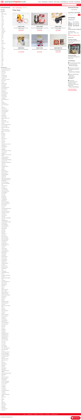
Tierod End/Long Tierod (5, 390)
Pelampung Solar (4, 260)
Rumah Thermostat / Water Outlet (6, 306)
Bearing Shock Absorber (5, 87)
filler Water (3, 133)
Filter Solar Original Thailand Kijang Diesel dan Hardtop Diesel (58, 50)
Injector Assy (4, 163)
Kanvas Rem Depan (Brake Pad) (6, 184)
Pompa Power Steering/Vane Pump (6, 278)
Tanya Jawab (56, 1)
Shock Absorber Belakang (5, 354)
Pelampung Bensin (4, 259)
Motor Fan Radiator (5, 236)
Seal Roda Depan (4, 321)
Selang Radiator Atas (5, 334)
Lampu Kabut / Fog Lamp (5, 212)
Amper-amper (4, 72)
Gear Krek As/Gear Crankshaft (6, 150)
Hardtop (3, 32)
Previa (3, 51)
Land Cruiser (4, 43)
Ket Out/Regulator (4, 192)
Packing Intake (4, 255)
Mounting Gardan (4, 243)
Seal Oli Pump (4, 318)
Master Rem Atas (4, 227)
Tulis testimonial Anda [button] (72, 89)
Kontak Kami (77, 1)
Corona (3, 21)
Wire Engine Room (4, 408)
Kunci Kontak (4, 205)
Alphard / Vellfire (4, 13)
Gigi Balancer (4, 153)
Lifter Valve (3, 219)
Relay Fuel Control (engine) (6, 294)
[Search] (69, 5)
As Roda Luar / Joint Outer (6, 79)
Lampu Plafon (4, 213)
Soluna (3, 59)
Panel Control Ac (4, 257)
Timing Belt (3, 391)
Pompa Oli (3, 276)
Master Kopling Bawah (5, 225)
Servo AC (3, 350)
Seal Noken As (4, 317)
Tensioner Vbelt (4, 383)
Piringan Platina (4, 268)
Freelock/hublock (4, 146)
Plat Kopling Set (4, 271)
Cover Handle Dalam (5, 111)
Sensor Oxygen (4, 345)
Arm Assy (3, 74)
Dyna (2, 25)
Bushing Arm (4, 98)
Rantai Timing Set (4, 290)
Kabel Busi (3, 169)
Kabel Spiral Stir (4, 175)
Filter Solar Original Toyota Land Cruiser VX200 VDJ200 (21, 28)
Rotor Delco (3, 304)
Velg (2, 400)
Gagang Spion (4, 149)
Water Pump (3, 403)
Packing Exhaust (4, 252)
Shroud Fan (3, 357)
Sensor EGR (3, 341)
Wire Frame (3, 410)
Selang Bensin (4, 329)
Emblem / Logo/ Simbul (5, 129)
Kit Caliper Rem (4, 196)
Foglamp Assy (4, 145)
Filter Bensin (4, 134)
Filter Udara (3, 141)
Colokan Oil (3, 107)
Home (39, 1)
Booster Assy (4, 90)
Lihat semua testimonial (72, 90)
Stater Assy (3, 366)
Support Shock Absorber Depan (6, 373)
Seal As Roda (3, 309)
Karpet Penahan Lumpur (5, 191)
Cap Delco (3, 102)
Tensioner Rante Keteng (5, 381)
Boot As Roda (4, 91)
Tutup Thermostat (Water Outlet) (5, 395)
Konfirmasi (50, 1)
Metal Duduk (4, 231)
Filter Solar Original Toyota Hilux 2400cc (21, 49)
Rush (2, 56)
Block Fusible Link (4, 88)
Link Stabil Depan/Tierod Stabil (6, 221)
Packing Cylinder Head (5, 251)
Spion (2, 361)
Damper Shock (4, 115)
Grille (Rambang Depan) (5, 157)
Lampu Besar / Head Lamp (6, 211)
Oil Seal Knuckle (4, 248)
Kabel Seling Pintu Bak (5, 174)
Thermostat (3, 385)
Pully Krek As (4, 285)
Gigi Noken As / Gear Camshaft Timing (6, 155)
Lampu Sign (3, 216)
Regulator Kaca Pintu (5, 293)
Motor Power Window (5, 239)
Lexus (2, 44)
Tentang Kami (45, 1)
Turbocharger (4, 393)
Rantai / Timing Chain (5, 289)
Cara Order (71, 1)
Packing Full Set (4, 253)
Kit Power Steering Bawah (6, 203)
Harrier (3, 33)
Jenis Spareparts (4, 67)
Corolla (3, 20)
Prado (2, 49)
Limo (2, 45)
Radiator (3, 288)
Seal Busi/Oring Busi (5, 310)
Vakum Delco (4, 396)
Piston (3, 269)
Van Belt (3, 399)
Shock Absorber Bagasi (5, 353)
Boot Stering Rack (4, 94)
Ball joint (3, 82)
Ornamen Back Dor (5, 249)
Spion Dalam (3, 362)
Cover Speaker (4, 112)
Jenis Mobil (3, 11)
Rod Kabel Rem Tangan (5, 301)
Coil (2, 106)
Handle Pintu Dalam (5, 158)
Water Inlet (3, 402)
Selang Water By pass (5, 338)
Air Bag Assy (3, 71)
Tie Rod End (3, 387)
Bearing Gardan (4, 84)
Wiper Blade (3, 407)
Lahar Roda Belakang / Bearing (6, 208)
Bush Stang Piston (4, 96)
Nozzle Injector (4, 245)
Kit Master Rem (4, 200)
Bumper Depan (4, 95)
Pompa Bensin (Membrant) (6, 275)
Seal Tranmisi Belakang (5, 322)
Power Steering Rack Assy (6, 281)
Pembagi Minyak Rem (5, 263)
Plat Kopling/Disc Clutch (5, 272)
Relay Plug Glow (4, 296)
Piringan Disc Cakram (5, 267)
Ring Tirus (3, 300)
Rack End (3, 286)
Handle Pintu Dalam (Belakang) (6, 159)
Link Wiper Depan (4, 223)
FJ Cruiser (3, 28)
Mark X (3, 47)
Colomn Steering (4, 108)
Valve (2, 398)
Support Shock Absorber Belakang (5, 371)
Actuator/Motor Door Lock (6, 70)
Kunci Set (3, 207)
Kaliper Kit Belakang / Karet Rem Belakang (6, 180)
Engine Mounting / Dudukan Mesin (6, 131)
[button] (76, 418)
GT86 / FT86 (3, 31)
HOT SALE (3, 9)
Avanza (3, 16)
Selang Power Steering (5, 333)
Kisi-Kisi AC (3, 195)
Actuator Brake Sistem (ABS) (6, 68)
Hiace (2, 35)
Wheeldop (3, 406)
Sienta (2, 57)
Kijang (2, 40)
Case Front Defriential (5, 104)
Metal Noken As (4, 233)
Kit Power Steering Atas (5, 201)
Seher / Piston (4, 325)
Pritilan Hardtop (4, 282)
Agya (2, 12)
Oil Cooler (3, 247)
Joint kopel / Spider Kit (5, 166)
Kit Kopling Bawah (4, 199)
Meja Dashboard (4, 228)
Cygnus (3, 24)
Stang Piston (3, 365)
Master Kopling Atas (5, 224)
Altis (2, 15)
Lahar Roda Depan (4, 209)
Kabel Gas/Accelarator (5, 171)
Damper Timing (4, 116)
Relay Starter (4, 297)
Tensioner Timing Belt (5, 382)
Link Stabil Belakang (5, 220)
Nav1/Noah (3, 48)
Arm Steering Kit (4, 75)
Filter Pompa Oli (4, 138)
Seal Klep (3, 313)
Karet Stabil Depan (4, 188)
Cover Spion (3, 114)
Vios (2, 61)
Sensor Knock (4, 342)
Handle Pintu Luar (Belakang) (6, 162)
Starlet (3, 60)
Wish (2, 64)
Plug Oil (3, 273)
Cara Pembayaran (64, 1)
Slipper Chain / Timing (5, 358)
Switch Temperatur (4, 378)
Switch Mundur (4, 374)
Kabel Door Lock (4, 170)
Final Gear (3, 142)
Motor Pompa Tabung (5, 237)
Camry (3, 19)
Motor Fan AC (4, 235)
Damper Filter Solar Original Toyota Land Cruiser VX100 (58, 28)
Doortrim (3, 123)
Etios (2, 27)
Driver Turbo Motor (5, 125)
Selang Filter (3, 330)
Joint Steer (3, 167)
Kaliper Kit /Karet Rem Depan (6, 178)
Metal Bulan (3, 229)
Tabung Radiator (4, 379)
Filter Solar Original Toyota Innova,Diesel (39, 49)
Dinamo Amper (4, 120)
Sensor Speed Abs (4, 346)
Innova (3, 37)
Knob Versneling (4, 204)
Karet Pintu (3, 187)
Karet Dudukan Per (4, 185)
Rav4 (2, 55)
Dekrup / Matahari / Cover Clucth (5, 119)
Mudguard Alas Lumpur (5, 244)
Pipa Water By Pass (4, 265)
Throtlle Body (4, 386)
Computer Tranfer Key (5, 110)
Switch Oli (3, 375)
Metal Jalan (3, 232)
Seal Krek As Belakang (5, 314)
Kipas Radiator (4, 193)
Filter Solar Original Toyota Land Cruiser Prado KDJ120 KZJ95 (39, 28)
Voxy (2, 63)
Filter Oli (3, 137)
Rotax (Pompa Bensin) (5, 302)
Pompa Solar (3, 280)
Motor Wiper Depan (5, 240)
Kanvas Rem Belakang (5, 182)
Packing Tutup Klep (4, 256)
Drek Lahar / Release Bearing (6, 124)
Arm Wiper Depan (4, 76)
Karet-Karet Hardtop (5, 189)
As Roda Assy (4, 78)
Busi (2, 100)
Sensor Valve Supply (5, 349)
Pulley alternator (4, 284)
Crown (3, 23)
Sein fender (3, 326)
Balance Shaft (4, 80)
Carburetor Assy (4, 103)
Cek (79, 14)
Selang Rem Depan (4, 337)
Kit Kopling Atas (4, 197)
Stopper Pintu (4, 369)
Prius (2, 52)
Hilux (2, 36)
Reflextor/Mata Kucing (5, 292)
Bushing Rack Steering (5, 99)
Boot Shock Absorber (5, 92)
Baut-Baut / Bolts (4, 83)
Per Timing (3, 264)
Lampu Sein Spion (4, 215)
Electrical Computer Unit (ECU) (5, 128)
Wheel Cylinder (4, 404)
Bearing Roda (4, 86)
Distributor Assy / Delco (5, 121)
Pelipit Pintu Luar (4, 261)
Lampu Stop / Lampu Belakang (6, 217)
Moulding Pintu (4, 241)
